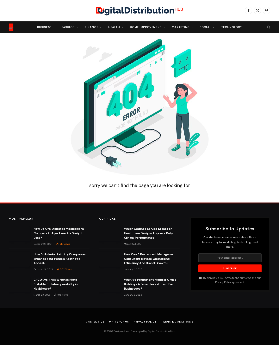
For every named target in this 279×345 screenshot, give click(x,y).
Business (44, 27)
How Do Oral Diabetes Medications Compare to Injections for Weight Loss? (59, 233)
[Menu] (11, 27)
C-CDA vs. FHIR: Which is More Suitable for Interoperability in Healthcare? (56, 284)
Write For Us (119, 321)
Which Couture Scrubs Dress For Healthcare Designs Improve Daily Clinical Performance (148, 233)
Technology (231, 27)
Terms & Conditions (177, 321)
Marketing (181, 27)
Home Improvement (146, 27)
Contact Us (95, 321)
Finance (91, 27)
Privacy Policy (223, 282)
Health (114, 27)
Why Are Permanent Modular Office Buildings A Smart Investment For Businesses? (150, 284)
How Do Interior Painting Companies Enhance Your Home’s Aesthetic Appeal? (60, 258)
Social (205, 27)
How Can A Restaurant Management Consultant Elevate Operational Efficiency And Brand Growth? (150, 258)
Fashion (68, 27)
